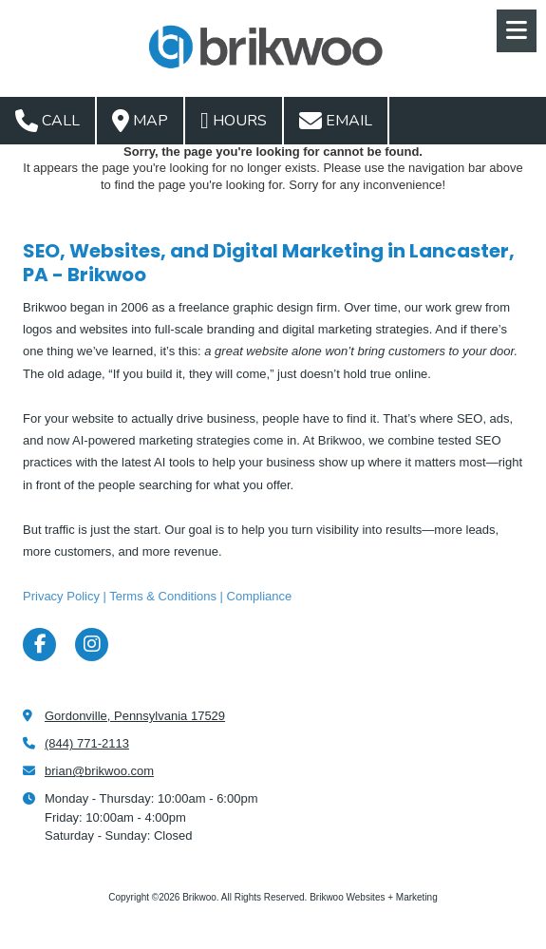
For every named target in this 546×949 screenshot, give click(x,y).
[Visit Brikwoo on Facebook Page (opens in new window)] (39, 644)
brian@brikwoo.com (99, 771)
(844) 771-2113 (87, 743)
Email (335, 120)
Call (47, 120)
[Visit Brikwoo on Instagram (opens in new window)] (91, 644)
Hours (233, 120)
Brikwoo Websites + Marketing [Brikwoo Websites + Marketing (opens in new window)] (374, 897)
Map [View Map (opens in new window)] (140, 120)
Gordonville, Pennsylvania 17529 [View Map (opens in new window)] (135, 716)
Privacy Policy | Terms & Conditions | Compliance (157, 596)
